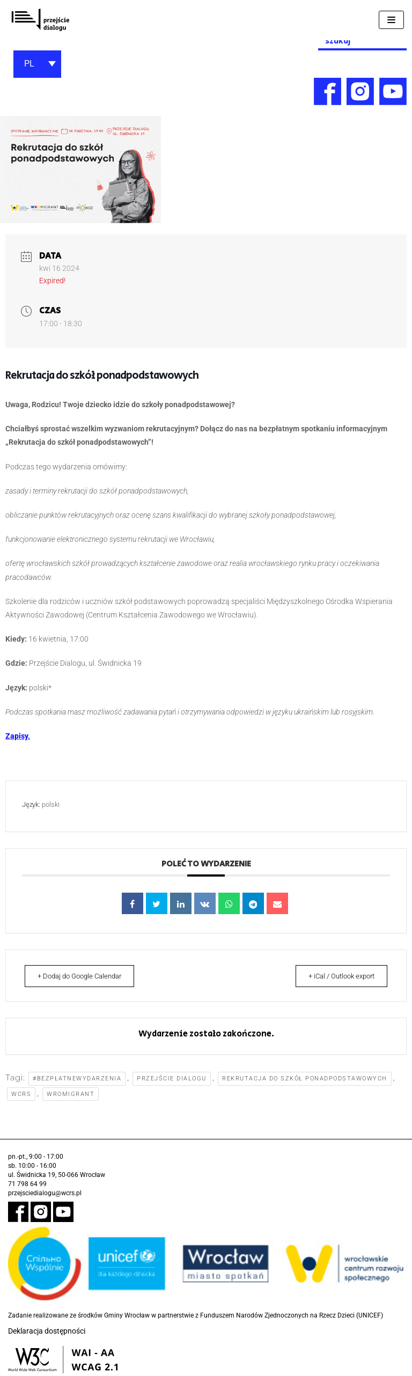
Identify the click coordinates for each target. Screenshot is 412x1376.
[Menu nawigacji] (391, 20)
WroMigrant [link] (70, 1094)
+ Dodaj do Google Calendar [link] (85, 976)
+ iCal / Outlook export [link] (336, 976)
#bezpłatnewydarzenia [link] (77, 1079)
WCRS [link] (21, 1094)
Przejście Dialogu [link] (172, 1079)
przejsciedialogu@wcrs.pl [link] (45, 1193)
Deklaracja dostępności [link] (46, 1331)
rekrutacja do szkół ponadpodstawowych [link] (304, 1079)
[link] (40, 20)
